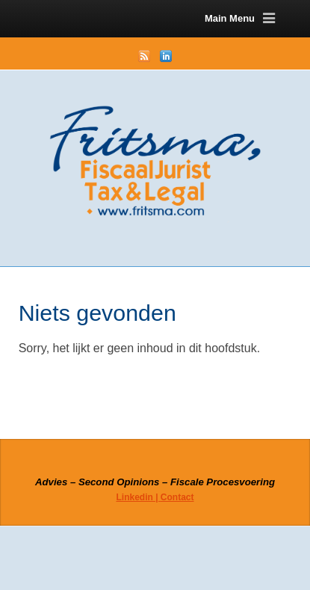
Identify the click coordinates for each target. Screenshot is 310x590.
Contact (177, 497)
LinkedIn (166, 56)
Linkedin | (138, 497)
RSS (144, 56)
